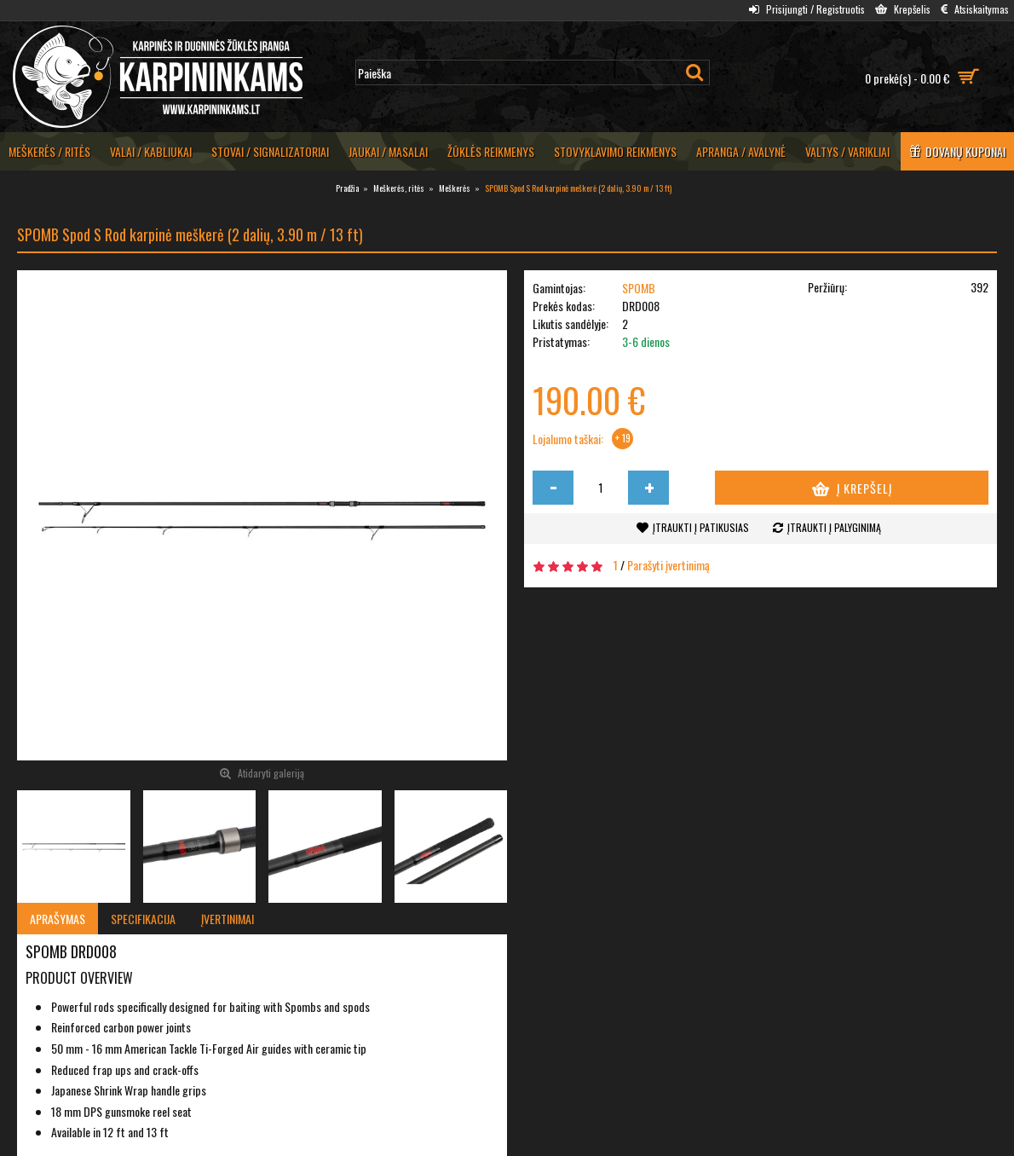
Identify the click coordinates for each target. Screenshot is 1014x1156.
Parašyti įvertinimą (668, 565)
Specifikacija (143, 919)
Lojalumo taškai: (568, 439)
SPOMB (638, 288)
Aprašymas (57, 919)
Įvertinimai (227, 919)
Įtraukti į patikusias (701, 527)
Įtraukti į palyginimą (834, 527)
